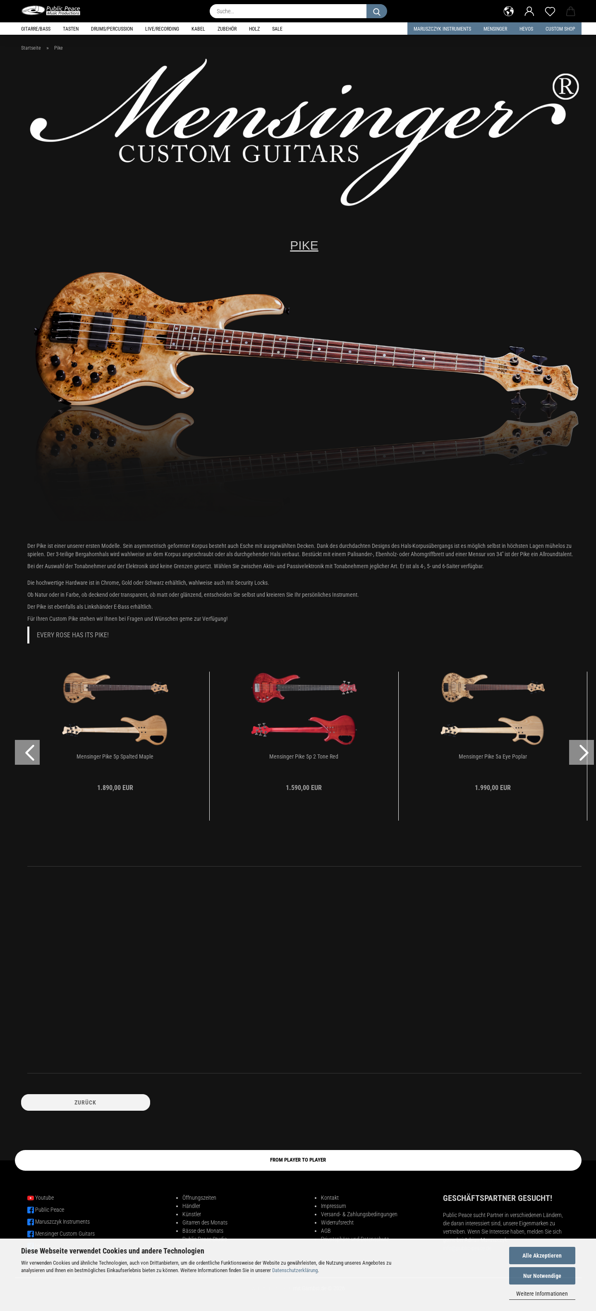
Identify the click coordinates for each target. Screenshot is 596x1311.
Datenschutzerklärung (295, 1270)
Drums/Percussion (112, 29)
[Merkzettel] (550, 10)
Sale (277, 29)
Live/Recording (162, 29)
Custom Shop (560, 29)
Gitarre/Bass (35, 29)
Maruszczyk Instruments (442, 29)
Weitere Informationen (542, 1293)
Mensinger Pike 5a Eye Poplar (493, 756)
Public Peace (49, 1209)
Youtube (44, 1197)
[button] (508, 10)
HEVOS (526, 29)
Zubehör (227, 29)
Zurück (85, 1102)
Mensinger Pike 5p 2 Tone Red (303, 756)
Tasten (71, 29)
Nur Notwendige (542, 1276)
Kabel (198, 29)
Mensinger (495, 29)
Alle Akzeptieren (542, 1255)
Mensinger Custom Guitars (65, 1233)
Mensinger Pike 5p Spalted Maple (115, 756)
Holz (254, 29)
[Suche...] (376, 11)
